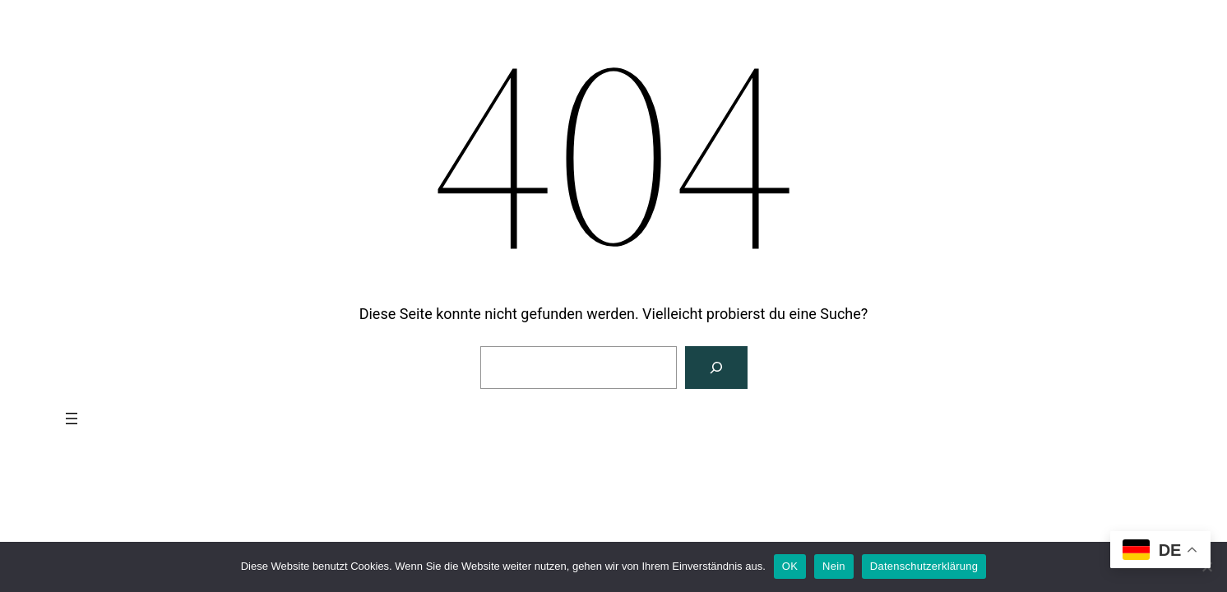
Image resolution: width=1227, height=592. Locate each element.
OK (790, 566)
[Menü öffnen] (71, 418)
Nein (833, 566)
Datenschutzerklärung (924, 566)
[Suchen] (716, 367)
